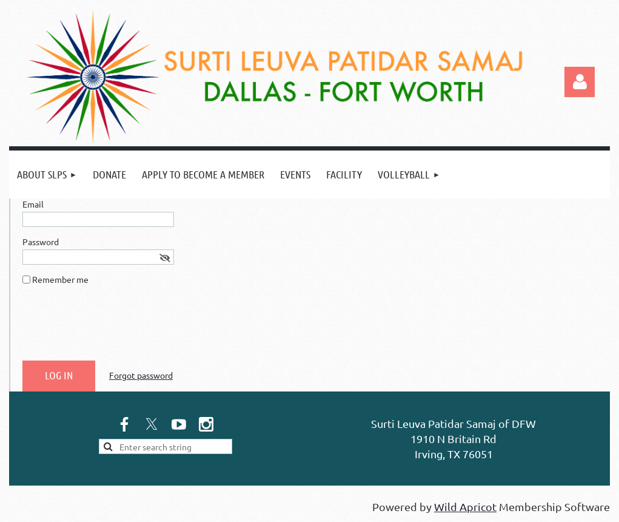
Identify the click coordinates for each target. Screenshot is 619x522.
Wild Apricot (465, 506)
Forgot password (141, 375)
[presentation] (114, 327)
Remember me (60, 279)
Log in (579, 82)
